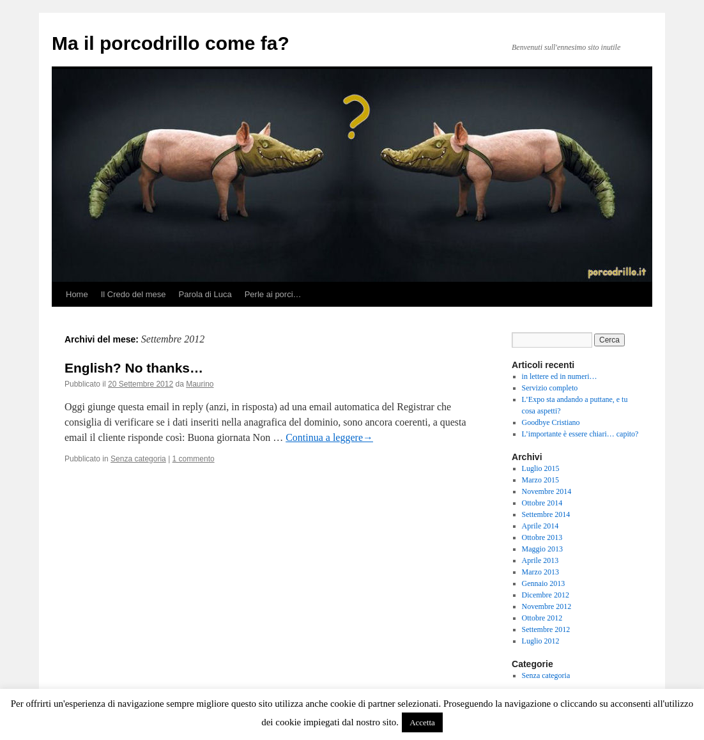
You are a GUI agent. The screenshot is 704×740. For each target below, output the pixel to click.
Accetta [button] (422, 722)
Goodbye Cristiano (551, 422)
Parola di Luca (205, 294)
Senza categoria (138, 458)
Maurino (199, 384)
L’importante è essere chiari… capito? (580, 433)
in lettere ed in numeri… (559, 376)
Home (77, 294)
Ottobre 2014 (542, 502)
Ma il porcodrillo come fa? (170, 43)
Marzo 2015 (540, 479)
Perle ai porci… (273, 294)
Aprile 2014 (540, 525)
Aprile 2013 (540, 560)
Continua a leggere (329, 437)
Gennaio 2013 (543, 583)
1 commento (193, 458)
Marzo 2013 (540, 571)
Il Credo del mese (133, 294)
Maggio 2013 (542, 548)
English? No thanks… (134, 367)
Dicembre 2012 (545, 594)
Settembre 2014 (546, 514)
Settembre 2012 (546, 629)
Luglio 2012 (541, 640)
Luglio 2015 (541, 468)
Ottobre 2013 (542, 537)
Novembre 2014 (547, 491)
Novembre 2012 (547, 606)
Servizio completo (550, 387)
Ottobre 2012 (542, 617)
